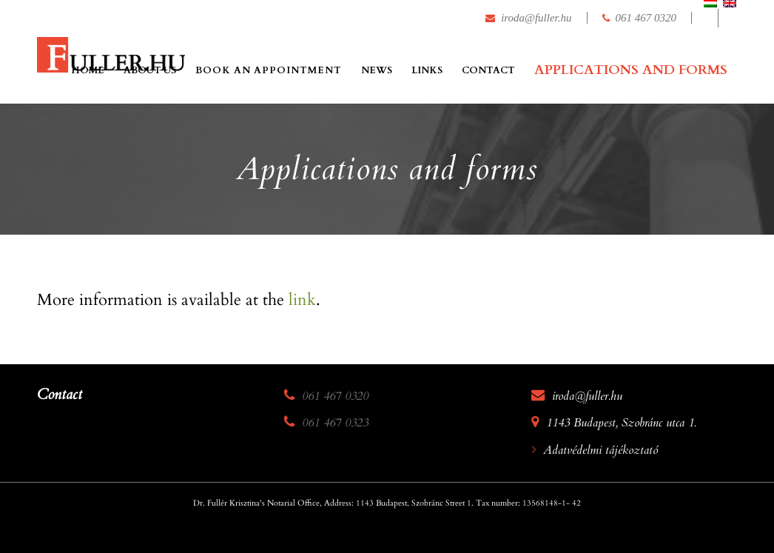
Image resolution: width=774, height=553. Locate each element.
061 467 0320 (646, 18)
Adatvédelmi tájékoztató (600, 450)
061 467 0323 (335, 423)
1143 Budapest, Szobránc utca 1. (621, 423)
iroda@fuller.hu (536, 18)
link (302, 300)
